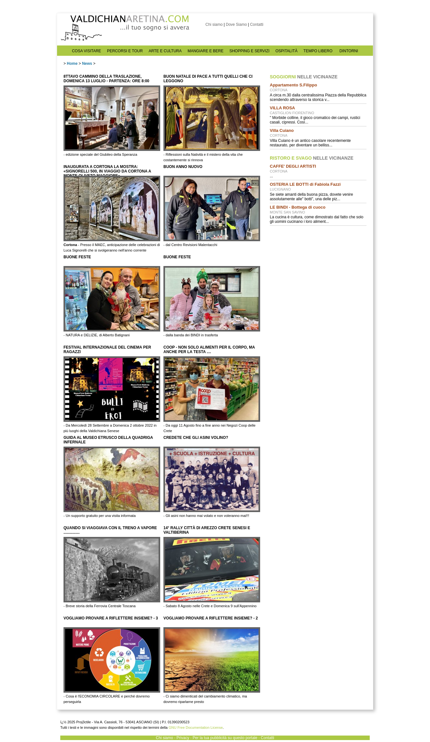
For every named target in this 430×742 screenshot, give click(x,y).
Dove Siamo (236, 24)
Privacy (183, 738)
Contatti (256, 24)
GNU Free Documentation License (196, 727)
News (87, 63)
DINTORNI (348, 51)
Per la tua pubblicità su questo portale (225, 738)
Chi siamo (213, 24)
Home (72, 63)
